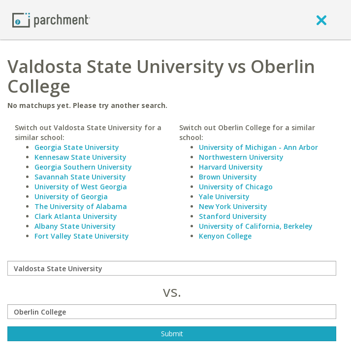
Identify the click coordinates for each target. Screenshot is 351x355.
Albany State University (75, 226)
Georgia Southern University (83, 167)
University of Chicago (236, 186)
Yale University (224, 196)
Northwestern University (241, 157)
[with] (171, 311)
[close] (321, 20)
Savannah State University (80, 176)
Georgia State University (76, 147)
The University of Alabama (80, 206)
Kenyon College (225, 236)
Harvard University (231, 167)
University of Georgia (71, 196)
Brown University (228, 176)
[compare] (171, 268)
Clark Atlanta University (75, 216)
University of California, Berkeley (256, 226)
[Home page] (51, 19)
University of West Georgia (80, 186)
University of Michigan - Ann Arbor (258, 147)
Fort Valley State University (81, 236)
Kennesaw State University (80, 157)
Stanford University (233, 216)
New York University (233, 206)
